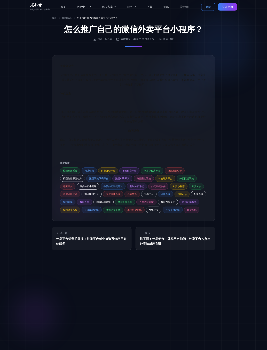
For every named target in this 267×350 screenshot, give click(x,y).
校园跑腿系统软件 (72, 178)
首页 (63, 7)
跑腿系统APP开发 (98, 178)
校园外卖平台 (129, 170)
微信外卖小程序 (88, 186)
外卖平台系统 (173, 209)
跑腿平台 (68, 186)
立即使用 (227, 7)
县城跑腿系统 (91, 209)
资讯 (166, 7)
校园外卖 (68, 201)
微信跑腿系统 (168, 201)
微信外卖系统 (125, 201)
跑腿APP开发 (122, 178)
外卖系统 (192, 209)
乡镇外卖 (153, 209)
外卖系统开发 (146, 201)
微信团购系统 (144, 178)
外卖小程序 (179, 186)
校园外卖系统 (70, 209)
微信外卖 (84, 201)
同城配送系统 (103, 201)
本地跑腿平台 (91, 194)
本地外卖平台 (165, 178)
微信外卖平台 (113, 209)
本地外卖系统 (134, 209)
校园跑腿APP (175, 170)
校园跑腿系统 (189, 201)
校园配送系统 (70, 170)
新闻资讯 (67, 18)
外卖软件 (132, 194)
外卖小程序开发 (152, 170)
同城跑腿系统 (113, 194)
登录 (208, 7)
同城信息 (89, 170)
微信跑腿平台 (70, 194)
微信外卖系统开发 (113, 186)
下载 (149, 7)
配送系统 (198, 194)
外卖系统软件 (158, 186)
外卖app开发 (108, 170)
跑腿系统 (165, 194)
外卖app (196, 186)
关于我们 (185, 7)
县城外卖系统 (137, 186)
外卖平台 (149, 194)
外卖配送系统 (186, 178)
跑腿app (182, 194)
